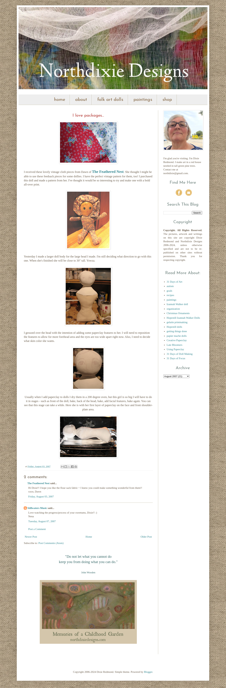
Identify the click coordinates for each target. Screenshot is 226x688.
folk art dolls (110, 99)
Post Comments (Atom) (51, 543)
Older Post (146, 536)
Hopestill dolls (174, 326)
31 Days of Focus (176, 358)
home (59, 99)
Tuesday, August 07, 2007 (42, 521)
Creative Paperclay (177, 340)
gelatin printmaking (177, 322)
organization (173, 308)
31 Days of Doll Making (180, 353)
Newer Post (31, 536)
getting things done (177, 331)
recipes (170, 295)
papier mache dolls (177, 335)
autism (170, 286)
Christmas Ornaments (178, 313)
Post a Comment (37, 529)
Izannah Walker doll (177, 304)
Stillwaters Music (37, 508)
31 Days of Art (174, 281)
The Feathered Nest (38, 483)
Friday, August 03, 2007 (41, 496)
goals (169, 290)
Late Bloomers (174, 344)
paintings (142, 99)
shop (167, 99)
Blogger (148, 671)
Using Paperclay (175, 349)
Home (89, 536)
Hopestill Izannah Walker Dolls (183, 317)
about (81, 99)
